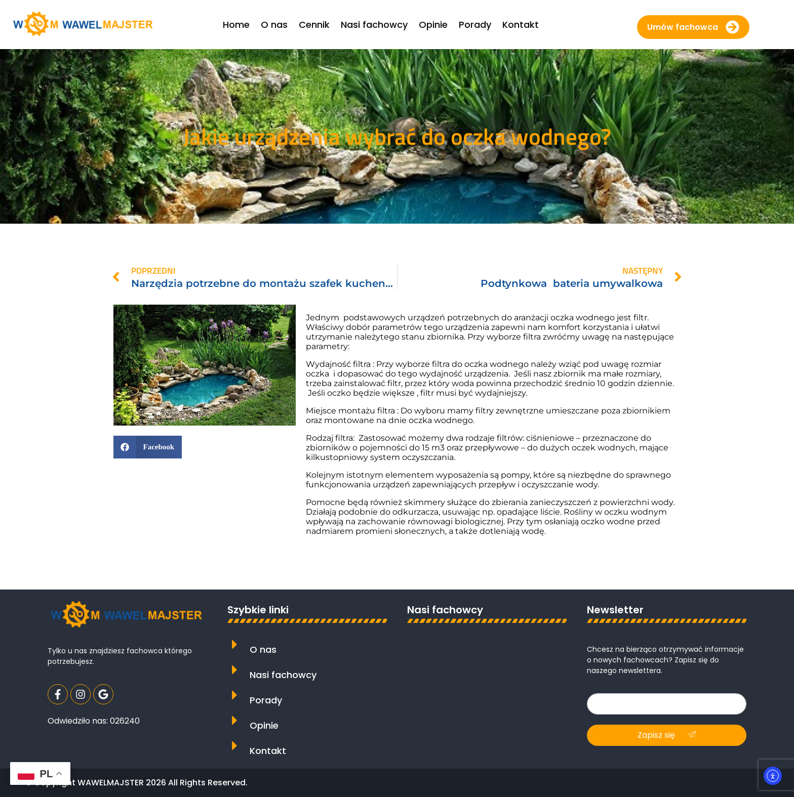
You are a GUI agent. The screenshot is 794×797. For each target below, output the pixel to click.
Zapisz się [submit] (667, 735)
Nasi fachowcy (283, 674)
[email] (666, 704)
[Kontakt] (234, 745)
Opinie (264, 725)
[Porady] (234, 695)
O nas (263, 649)
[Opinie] (234, 720)
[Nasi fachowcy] (234, 669)
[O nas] (234, 644)
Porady (266, 700)
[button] (147, 447)
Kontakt (268, 750)
